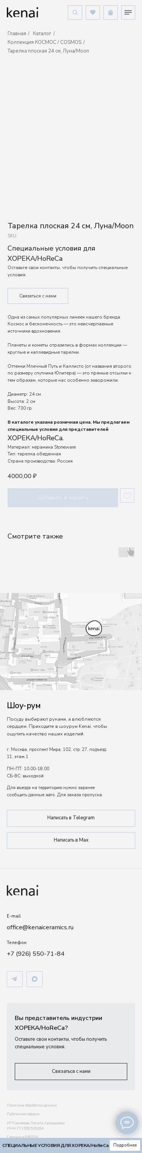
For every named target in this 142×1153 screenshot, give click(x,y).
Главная (17, 33)
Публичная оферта (23, 1114)
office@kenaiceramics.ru (40, 927)
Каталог (42, 33)
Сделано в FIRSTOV (22, 1137)
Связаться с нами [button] (37, 296)
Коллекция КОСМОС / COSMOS (44, 42)
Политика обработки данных (32, 1105)
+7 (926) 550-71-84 (35, 953)
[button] (71, 1071)
